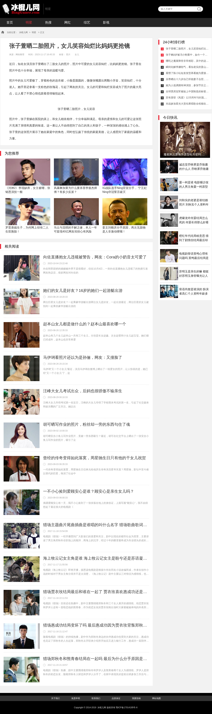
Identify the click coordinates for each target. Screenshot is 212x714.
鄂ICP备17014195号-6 (126, 707)
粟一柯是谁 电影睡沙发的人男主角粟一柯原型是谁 (194, 185)
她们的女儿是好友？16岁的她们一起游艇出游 (83, 290)
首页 (9, 22)
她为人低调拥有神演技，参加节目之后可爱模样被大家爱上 (187, 85)
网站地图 (156, 698)
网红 (67, 22)
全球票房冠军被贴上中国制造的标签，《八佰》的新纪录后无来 (187, 91)
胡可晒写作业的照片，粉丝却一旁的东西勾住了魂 (86, 424)
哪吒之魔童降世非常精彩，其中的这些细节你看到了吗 (187, 60)
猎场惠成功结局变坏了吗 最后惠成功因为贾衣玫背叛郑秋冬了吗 (96, 625)
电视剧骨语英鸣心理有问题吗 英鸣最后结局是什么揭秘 (194, 256)
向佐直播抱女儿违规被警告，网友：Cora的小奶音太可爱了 (95, 257)
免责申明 (75, 698)
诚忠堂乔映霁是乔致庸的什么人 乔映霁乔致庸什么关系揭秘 (194, 167)
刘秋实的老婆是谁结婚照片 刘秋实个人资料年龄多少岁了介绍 (194, 203)
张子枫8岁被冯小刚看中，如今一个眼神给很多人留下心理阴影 (187, 54)
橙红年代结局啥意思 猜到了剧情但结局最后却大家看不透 (194, 238)
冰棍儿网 (21, 9)
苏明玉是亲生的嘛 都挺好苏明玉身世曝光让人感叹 (194, 274)
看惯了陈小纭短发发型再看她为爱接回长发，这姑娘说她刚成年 (187, 73)
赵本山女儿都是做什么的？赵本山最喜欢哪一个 (84, 324)
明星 (29, 22)
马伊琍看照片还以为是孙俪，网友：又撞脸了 (82, 357)
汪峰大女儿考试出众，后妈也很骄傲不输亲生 (82, 391)
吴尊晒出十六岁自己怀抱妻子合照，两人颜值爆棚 (187, 79)
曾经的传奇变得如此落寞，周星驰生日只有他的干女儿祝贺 (94, 458)
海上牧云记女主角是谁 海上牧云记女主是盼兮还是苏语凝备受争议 (96, 558)
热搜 (48, 22)
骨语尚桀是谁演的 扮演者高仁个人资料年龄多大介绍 (194, 292)
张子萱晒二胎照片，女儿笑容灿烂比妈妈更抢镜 (187, 48)
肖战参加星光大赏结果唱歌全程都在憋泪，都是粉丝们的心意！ (187, 103)
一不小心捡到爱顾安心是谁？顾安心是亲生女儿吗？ (88, 491)
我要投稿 (136, 698)
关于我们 (55, 698)
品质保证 (116, 698)
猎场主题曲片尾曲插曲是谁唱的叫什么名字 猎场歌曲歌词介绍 (96, 525)
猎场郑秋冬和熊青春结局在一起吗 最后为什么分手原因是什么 (96, 658)
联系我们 (96, 698)
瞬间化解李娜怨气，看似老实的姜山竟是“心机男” (187, 66)
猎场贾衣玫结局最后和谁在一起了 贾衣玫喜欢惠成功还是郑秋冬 (96, 591)
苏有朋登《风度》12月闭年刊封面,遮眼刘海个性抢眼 (187, 97)
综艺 (87, 22)
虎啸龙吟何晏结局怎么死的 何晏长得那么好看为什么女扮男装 (194, 220)
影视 (106, 22)
